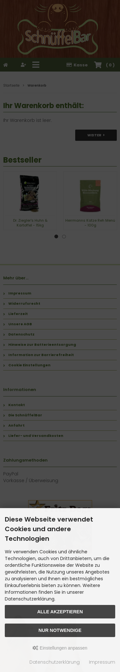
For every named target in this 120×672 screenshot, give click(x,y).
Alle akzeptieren (60, 611)
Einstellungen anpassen (60, 648)
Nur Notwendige (59, 630)
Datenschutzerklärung (54, 662)
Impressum (102, 662)
